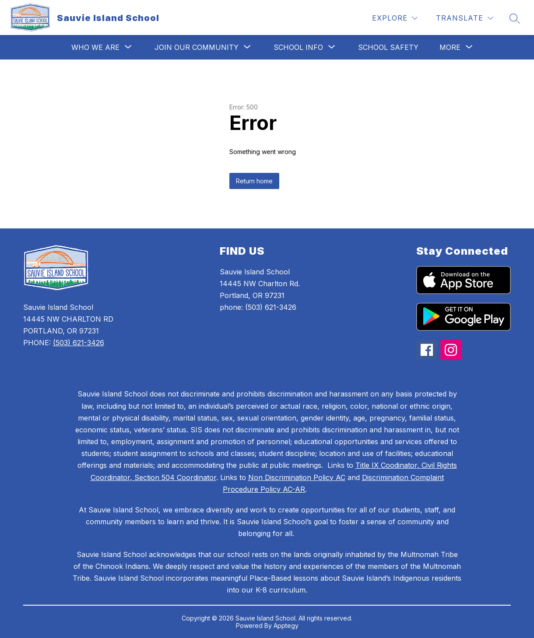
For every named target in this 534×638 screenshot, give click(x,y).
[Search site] (514, 18)
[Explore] (395, 18)
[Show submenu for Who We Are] (95, 47)
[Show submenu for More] (449, 47)
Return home (254, 181)
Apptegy (286, 625)
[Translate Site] (464, 18)
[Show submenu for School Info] (298, 47)
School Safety (388, 47)
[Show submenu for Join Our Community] (197, 47)
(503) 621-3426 (78, 342)
